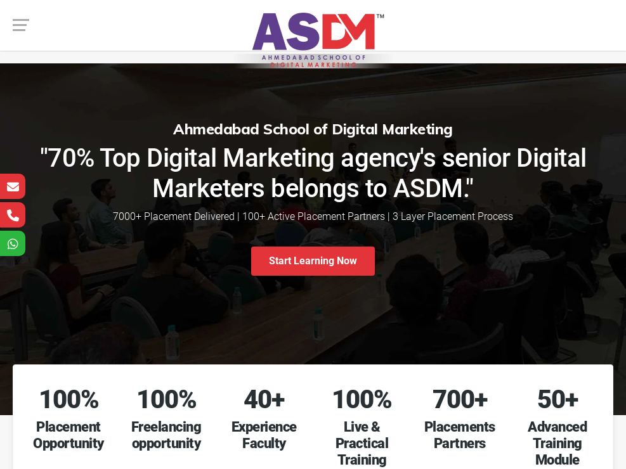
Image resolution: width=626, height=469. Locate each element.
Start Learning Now (313, 261)
